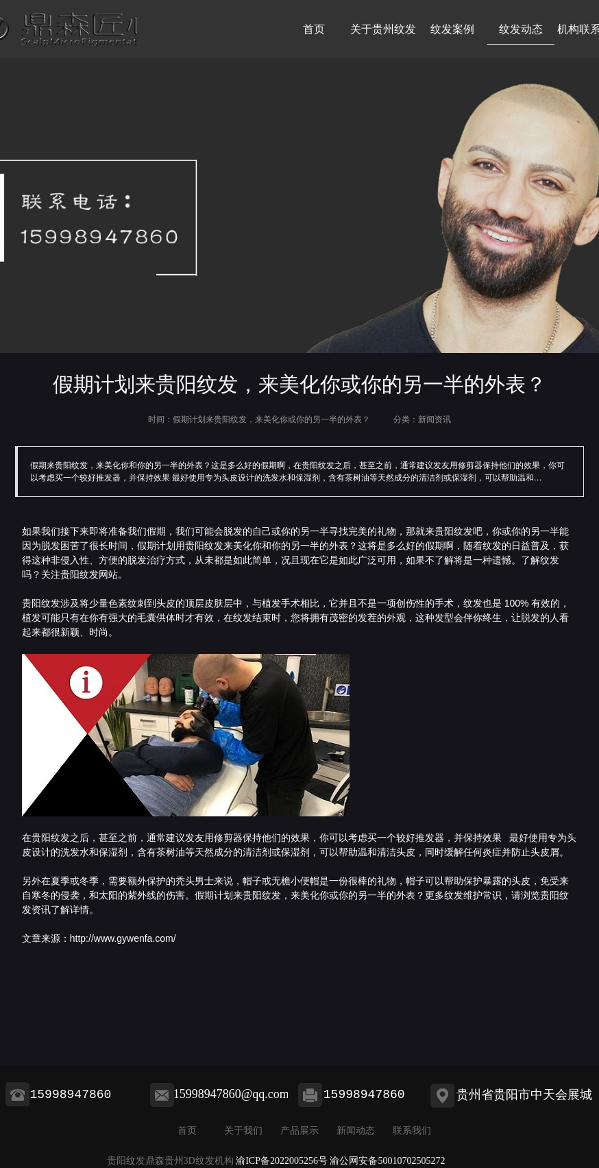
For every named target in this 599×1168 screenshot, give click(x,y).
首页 (314, 29)
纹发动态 (521, 29)
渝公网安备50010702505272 (387, 1161)
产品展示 (299, 1131)
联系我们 (412, 1131)
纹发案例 (452, 29)
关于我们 (243, 1131)
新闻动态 (356, 1131)
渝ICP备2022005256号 (282, 1161)
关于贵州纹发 (383, 29)
